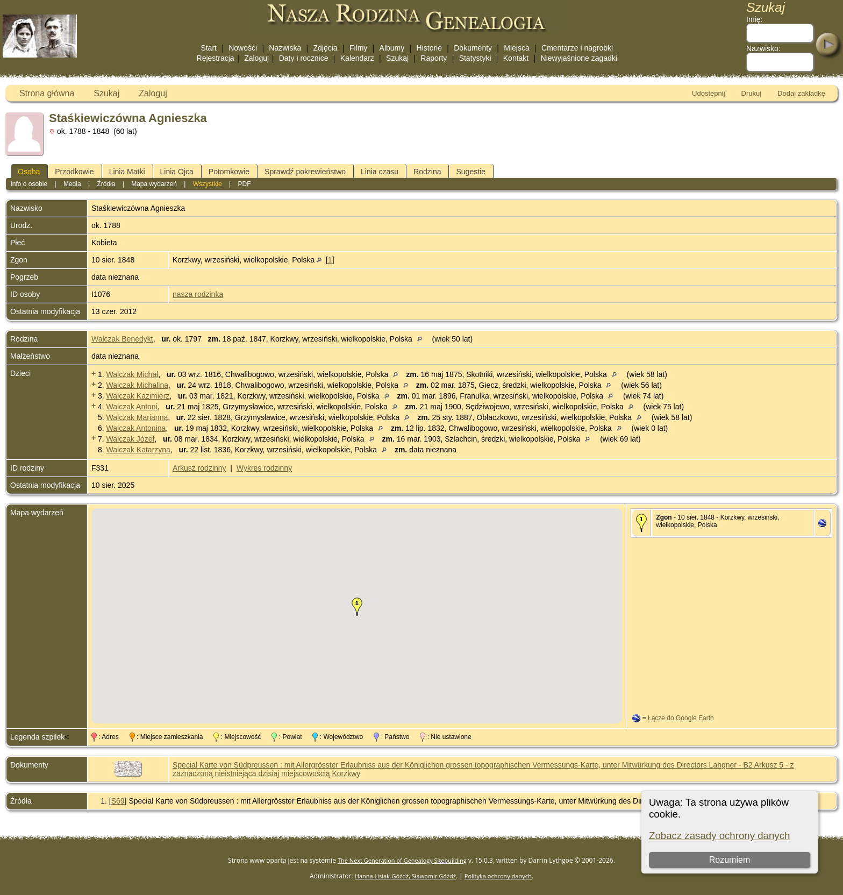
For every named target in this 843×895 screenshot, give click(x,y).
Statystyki (475, 58)
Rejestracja (215, 58)
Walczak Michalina (137, 385)
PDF (244, 184)
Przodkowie (74, 171)
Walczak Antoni (132, 406)
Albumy (392, 48)
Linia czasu (379, 171)
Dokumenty (473, 48)
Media (72, 184)
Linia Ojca (177, 171)
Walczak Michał (132, 374)
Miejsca (516, 48)
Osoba (29, 171)
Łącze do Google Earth (681, 718)
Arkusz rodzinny (199, 468)
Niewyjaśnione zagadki (579, 58)
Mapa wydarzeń (154, 184)
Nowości (242, 48)
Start (209, 48)
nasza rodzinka (198, 294)
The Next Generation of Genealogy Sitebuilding (402, 860)
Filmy (358, 48)
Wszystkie (207, 184)
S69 (118, 801)
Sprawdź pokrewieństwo (305, 171)
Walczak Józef (130, 439)
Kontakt (515, 58)
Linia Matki (127, 171)
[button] (357, 607)
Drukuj (751, 93)
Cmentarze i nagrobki (577, 48)
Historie (429, 48)
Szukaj (397, 58)
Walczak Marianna (137, 417)
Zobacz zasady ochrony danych (719, 835)
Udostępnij (708, 93)
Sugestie (470, 171)
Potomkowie (229, 171)
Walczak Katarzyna (138, 449)
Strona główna (46, 93)
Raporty (433, 58)
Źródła (106, 184)
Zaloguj (256, 58)
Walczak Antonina (136, 428)
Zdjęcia (325, 48)
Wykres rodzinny (264, 468)
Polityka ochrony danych (498, 876)
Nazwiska (285, 48)
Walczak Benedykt (122, 339)
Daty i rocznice (303, 58)
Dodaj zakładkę (801, 93)
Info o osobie (28, 184)
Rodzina (427, 171)
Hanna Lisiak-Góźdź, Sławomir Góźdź (405, 876)
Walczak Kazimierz (138, 396)
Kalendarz (357, 58)
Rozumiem (729, 859)
